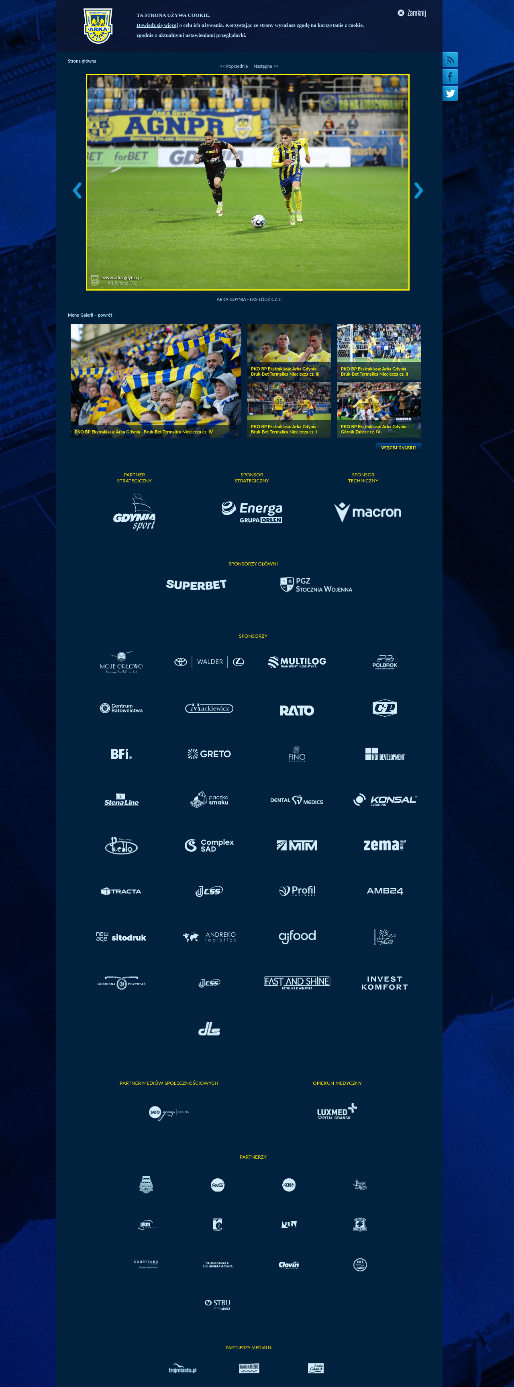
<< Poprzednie (234, 66)
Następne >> (265, 66)
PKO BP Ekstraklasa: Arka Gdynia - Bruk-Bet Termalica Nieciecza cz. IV (144, 431)
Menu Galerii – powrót (90, 314)
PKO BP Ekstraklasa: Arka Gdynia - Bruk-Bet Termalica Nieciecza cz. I (285, 429)
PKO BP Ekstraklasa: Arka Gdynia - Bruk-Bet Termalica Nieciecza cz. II (375, 371)
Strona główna (82, 60)
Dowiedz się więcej (157, 25)
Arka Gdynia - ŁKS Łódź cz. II (249, 299)
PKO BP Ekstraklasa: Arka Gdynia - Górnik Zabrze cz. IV (375, 429)
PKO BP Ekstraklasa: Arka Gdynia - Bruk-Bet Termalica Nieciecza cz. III (285, 371)
